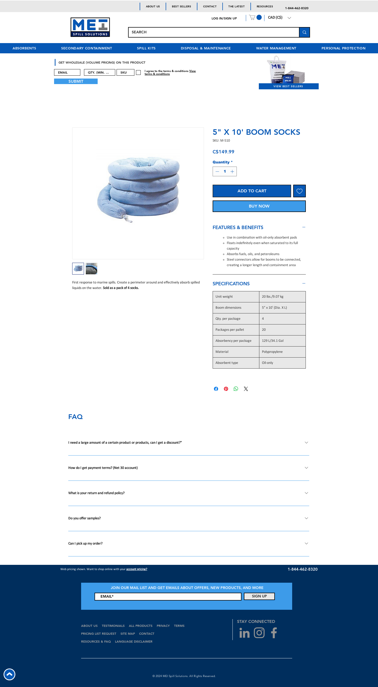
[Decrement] (216, 171)
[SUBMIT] (76, 81)
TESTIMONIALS (113, 625)
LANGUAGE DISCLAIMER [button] (134, 641)
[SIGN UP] (259, 596)
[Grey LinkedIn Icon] (244, 633)
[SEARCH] (210, 32)
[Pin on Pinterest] (226, 389)
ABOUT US (89, 625)
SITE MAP (127, 633)
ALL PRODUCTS (141, 625)
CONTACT (147, 633)
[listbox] (279, 18)
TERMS (179, 625)
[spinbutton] (224, 171)
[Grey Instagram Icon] (259, 633)
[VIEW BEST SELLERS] (289, 86)
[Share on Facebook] (216, 389)
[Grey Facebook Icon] (274, 633)
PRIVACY (163, 625)
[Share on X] (246, 389)
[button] (255, 17)
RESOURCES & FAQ (96, 641)
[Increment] (232, 171)
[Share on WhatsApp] (236, 389)
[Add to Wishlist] (299, 191)
